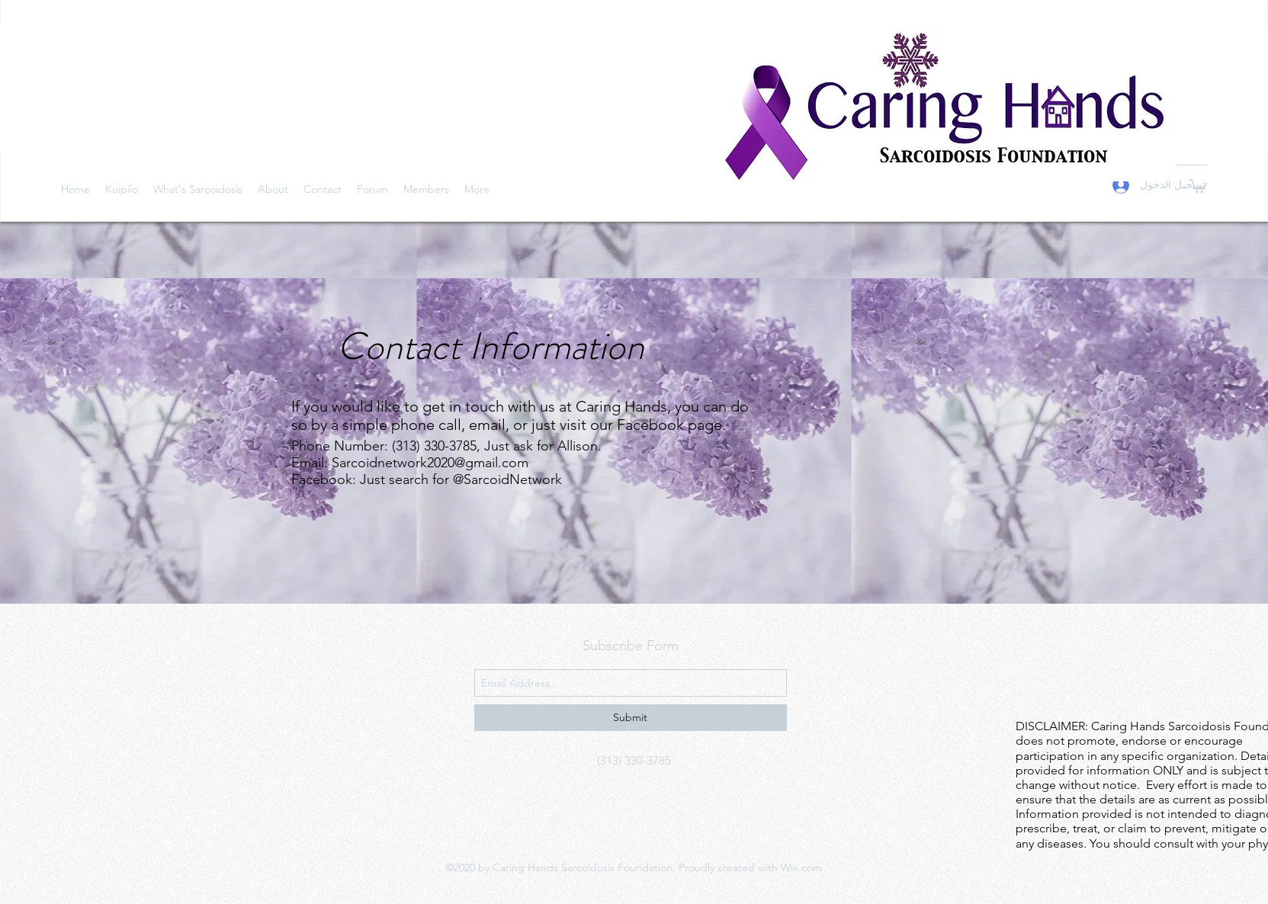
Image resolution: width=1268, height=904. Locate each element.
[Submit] (630, 717)
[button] (1198, 185)
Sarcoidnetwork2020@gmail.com (430, 462)
